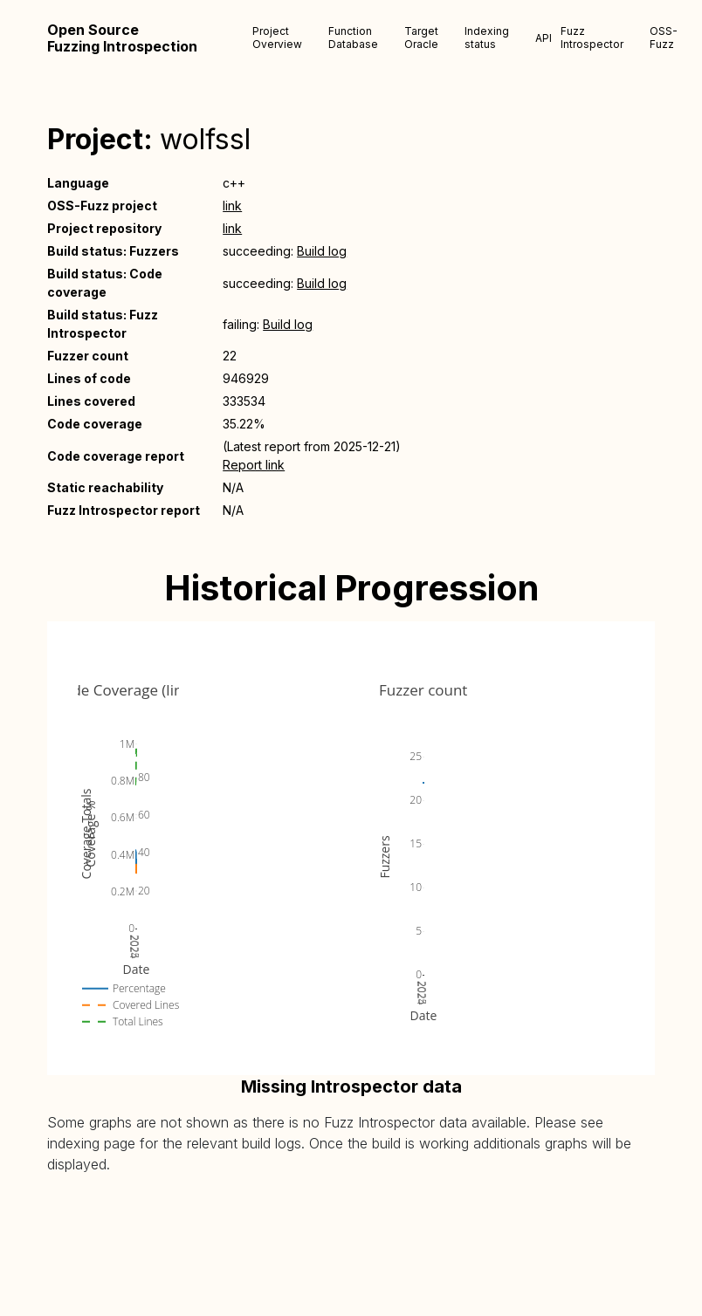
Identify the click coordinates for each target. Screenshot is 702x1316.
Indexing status (487, 37)
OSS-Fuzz (664, 37)
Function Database (353, 37)
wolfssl (205, 139)
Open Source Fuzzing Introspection (122, 38)
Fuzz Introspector (592, 37)
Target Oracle (421, 37)
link (232, 205)
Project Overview (277, 37)
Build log (322, 250)
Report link (254, 464)
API (543, 38)
